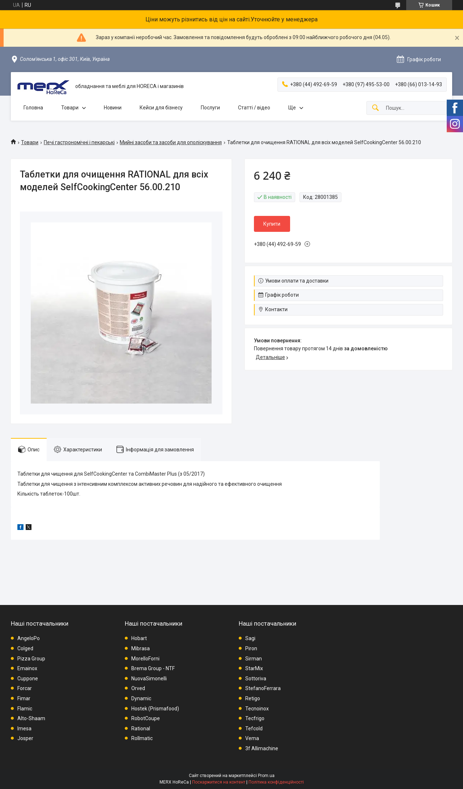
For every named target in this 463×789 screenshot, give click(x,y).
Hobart (139, 638)
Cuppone (27, 678)
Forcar (24, 688)
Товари (69, 107)
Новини (113, 107)
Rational (140, 728)
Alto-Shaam (31, 718)
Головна (33, 107)
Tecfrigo (254, 718)
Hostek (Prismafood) (155, 708)
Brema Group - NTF (153, 668)
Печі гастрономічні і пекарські (79, 142)
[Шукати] (375, 108)
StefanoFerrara (263, 688)
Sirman (253, 658)
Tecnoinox (257, 708)
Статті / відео (254, 107)
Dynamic (141, 698)
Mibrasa (140, 648)
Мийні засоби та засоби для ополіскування (171, 142)
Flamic (24, 708)
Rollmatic (142, 738)
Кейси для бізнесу (161, 107)
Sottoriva (255, 678)
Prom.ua (266, 775)
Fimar (23, 698)
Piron (251, 648)
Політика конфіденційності (276, 782)
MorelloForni (145, 658)
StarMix (254, 668)
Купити (271, 224)
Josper (25, 738)
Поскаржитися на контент (218, 782)
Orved (138, 688)
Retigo (252, 698)
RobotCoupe (145, 718)
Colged (25, 648)
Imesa (24, 728)
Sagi (250, 638)
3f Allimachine (261, 748)
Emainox (27, 668)
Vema (252, 738)
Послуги (210, 107)
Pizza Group (31, 658)
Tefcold (254, 728)
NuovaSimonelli (149, 678)
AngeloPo (28, 638)
